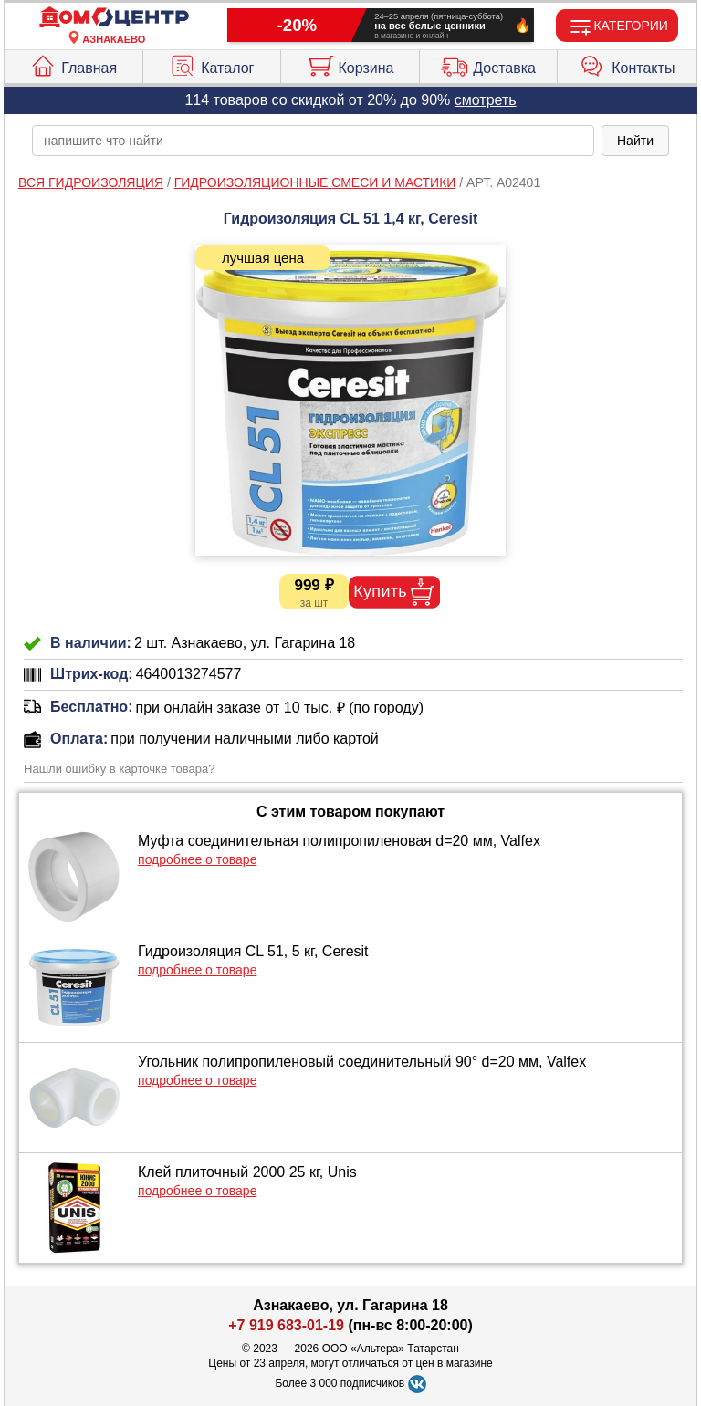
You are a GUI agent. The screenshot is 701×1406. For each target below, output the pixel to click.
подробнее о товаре (197, 859)
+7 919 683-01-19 (286, 1325)
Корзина (350, 64)
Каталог (211, 64)
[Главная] (114, 17)
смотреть (486, 100)
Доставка (488, 64)
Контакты (627, 64)
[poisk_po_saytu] (313, 140)
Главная (73, 64)
